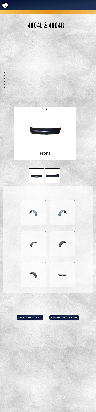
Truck (13, 3)
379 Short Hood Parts (64, 317)
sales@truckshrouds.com (76, 3)
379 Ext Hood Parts (30, 317)
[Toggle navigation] (48, 12)
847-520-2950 (84, 6)
